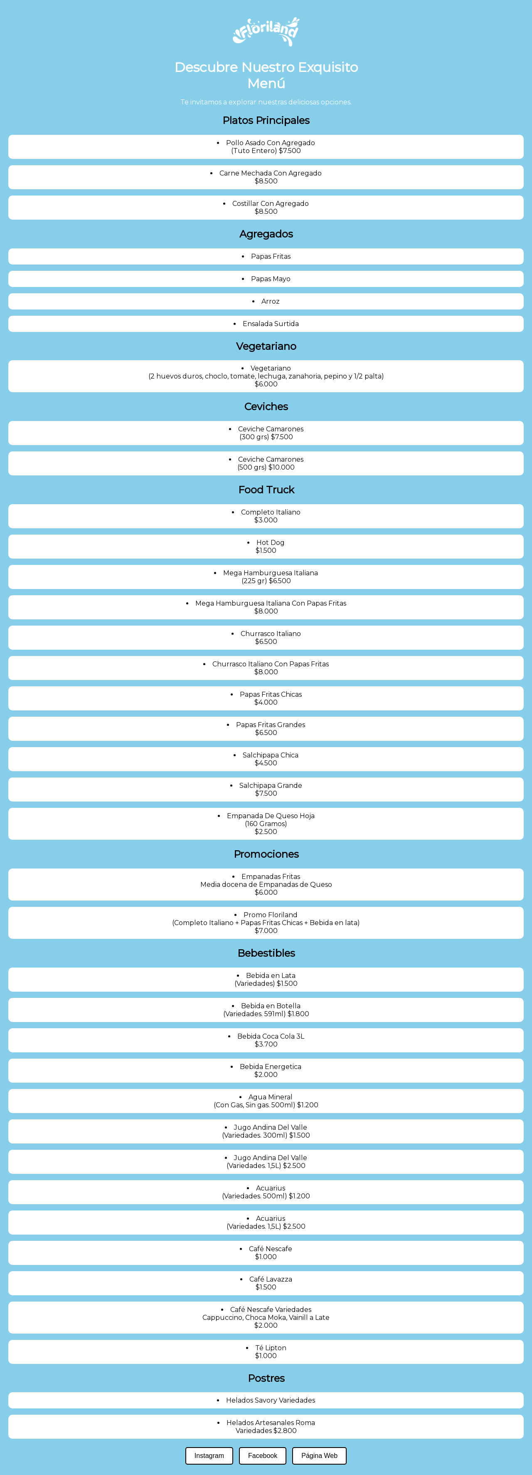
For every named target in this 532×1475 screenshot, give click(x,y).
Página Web (319, 1455)
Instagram (209, 1455)
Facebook (262, 1455)
